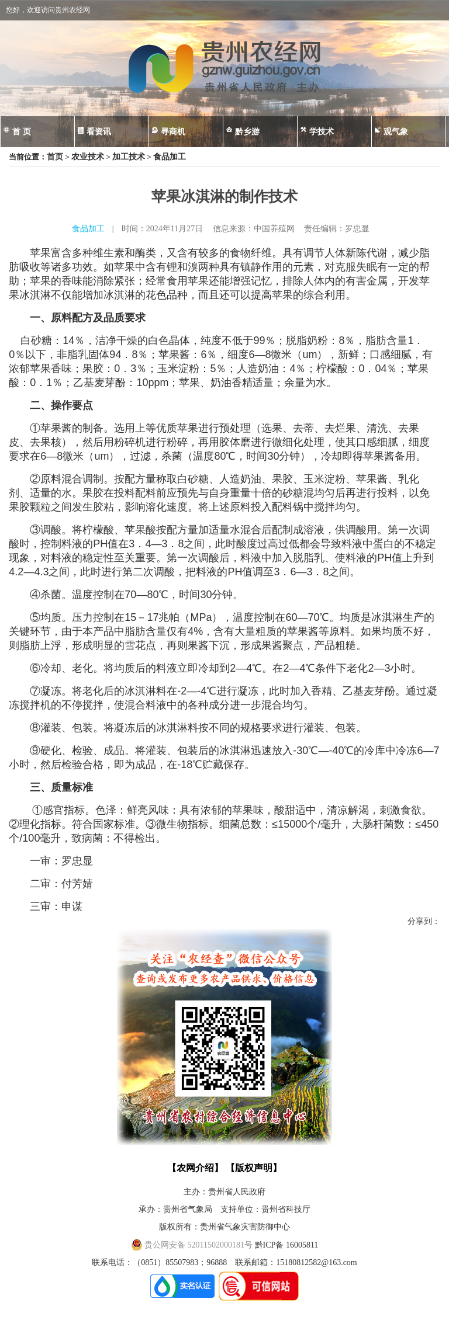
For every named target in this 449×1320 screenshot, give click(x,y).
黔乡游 (247, 131)
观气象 (396, 131)
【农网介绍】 (195, 1168)
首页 (55, 156)
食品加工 (169, 156)
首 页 (21, 131)
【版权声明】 (254, 1168)
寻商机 (173, 131)
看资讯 (99, 131)
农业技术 (87, 156)
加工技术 (128, 156)
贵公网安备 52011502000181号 (192, 1245)
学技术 (321, 131)
